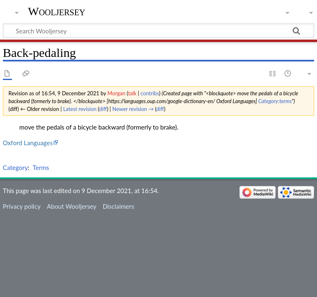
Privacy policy (21, 206)
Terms (41, 167)
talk (132, 93)
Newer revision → (133, 109)
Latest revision (80, 109)
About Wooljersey (71, 206)
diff (103, 109)
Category (15, 167)
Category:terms (275, 101)
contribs (149, 93)
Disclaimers (118, 206)
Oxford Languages (28, 142)
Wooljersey (56, 11)
